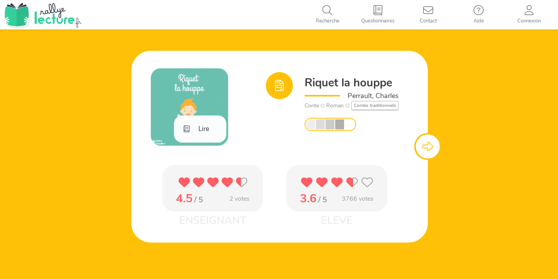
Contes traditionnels (375, 105)
